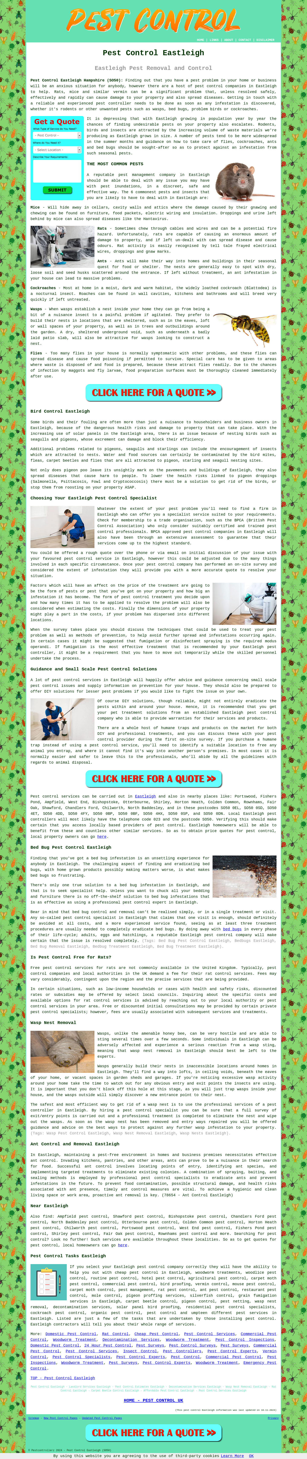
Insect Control (140, 1351)
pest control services (68, 968)
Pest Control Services (209, 1334)
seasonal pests (114, 153)
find (47, 1216)
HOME (200, 40)
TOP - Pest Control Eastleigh (62, 1378)
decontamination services (81, 1307)
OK (251, 1456)
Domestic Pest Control (71, 1334)
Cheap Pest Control (156, 1334)
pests (168, 124)
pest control (209, 86)
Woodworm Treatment (74, 1340)
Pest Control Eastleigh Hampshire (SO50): (76, 80)
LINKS (214, 40)
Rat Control (115, 1334)
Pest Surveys (150, 1345)
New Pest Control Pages (60, 1418)
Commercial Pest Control (233, 1357)
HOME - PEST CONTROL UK (153, 1400)
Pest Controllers (182, 1351)
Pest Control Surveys (192, 1345)
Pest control (44, 796)
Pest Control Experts (231, 1351)
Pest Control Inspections (245, 1340)
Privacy (273, 1418)
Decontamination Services (131, 1340)
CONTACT (245, 40)
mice (58, 219)
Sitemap (33, 1418)
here (101, 837)
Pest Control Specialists (81, 1357)
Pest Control (185, 1357)
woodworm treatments (217, 1272)
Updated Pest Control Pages (102, 1418)
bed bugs (232, 929)
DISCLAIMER (265, 40)
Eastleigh (145, 796)
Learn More (232, 1456)
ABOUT (228, 40)
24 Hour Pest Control (107, 1345)
